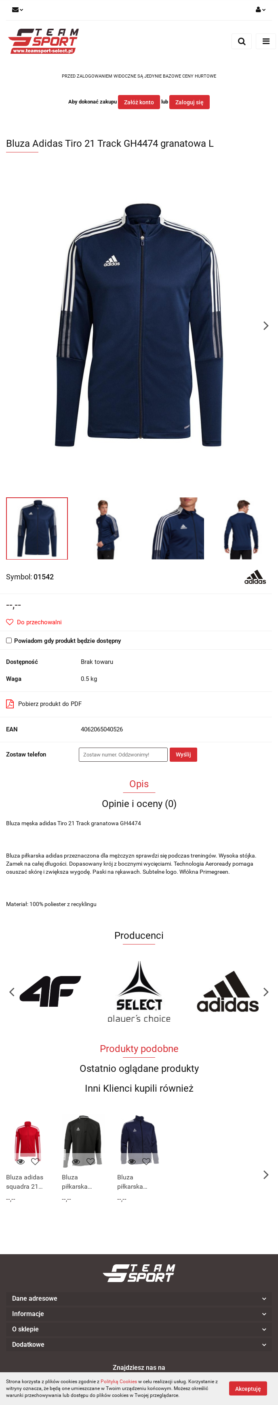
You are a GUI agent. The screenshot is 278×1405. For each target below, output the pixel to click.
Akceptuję (248, 1389)
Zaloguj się (189, 102)
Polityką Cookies (119, 1381)
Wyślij (183, 754)
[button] (139, 1299)
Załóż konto (139, 102)
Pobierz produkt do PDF (44, 703)
